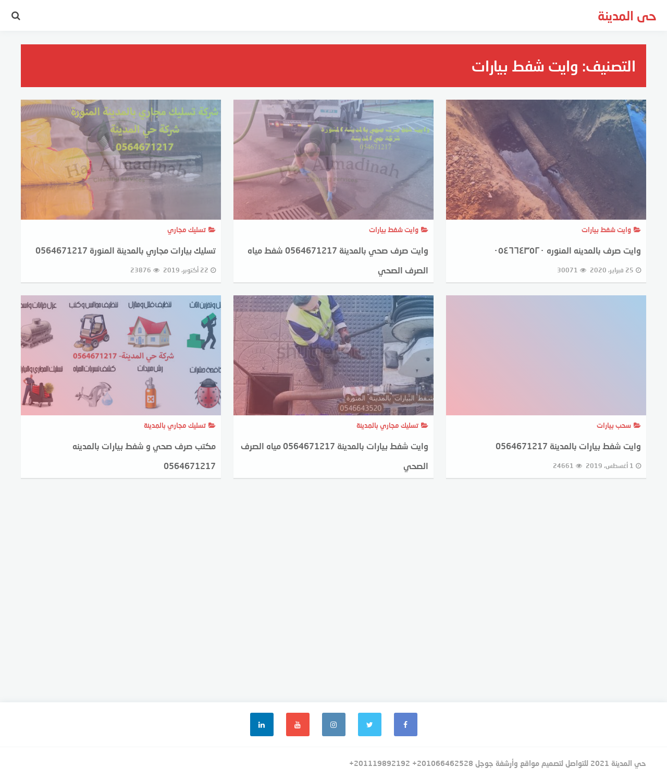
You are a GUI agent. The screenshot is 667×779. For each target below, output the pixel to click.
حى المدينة (627, 15)
